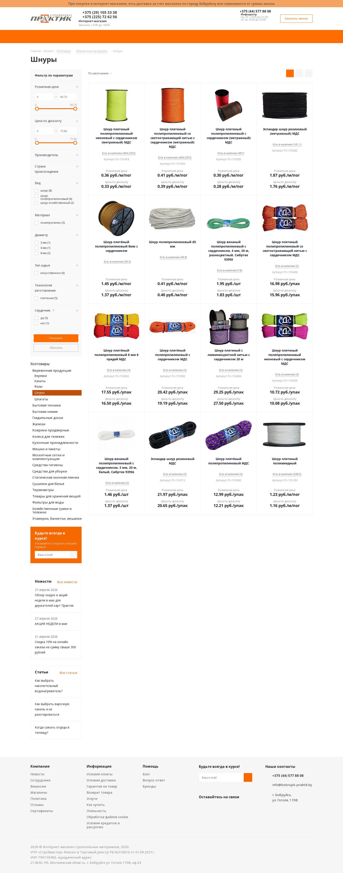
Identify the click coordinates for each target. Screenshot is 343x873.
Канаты (40, 381)
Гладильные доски (47, 417)
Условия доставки (101, 780)
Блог (146, 774)
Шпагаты (41, 399)
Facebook (214, 807)
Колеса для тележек (48, 436)
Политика (38, 798)
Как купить (96, 804)
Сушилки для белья (48, 483)
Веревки (40, 376)
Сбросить (56, 348)
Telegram (236, 807)
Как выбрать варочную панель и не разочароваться (52, 709)
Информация (99, 766)
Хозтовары (39, 363)
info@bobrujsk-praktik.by (292, 784)
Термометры (43, 490)
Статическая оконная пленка (55, 477)
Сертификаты (41, 811)
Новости (37, 774)
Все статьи (68, 672)
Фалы (38, 386)
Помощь (150, 766)
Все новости (67, 582)
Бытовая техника (46, 405)
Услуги (92, 798)
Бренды (149, 786)
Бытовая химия (45, 411)
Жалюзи (38, 424)
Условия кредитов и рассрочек (103, 825)
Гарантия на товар (102, 786)
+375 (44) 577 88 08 (255, 11)
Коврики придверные (50, 430)
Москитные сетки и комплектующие (48, 457)
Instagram (225, 807)
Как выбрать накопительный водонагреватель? (48, 685)
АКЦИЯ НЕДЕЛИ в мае (51, 624)
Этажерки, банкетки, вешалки (57, 518)
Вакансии (38, 786)
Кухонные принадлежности (55, 442)
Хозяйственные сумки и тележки (52, 510)
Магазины (38, 792)
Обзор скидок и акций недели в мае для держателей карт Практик (54, 600)
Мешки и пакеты (46, 449)
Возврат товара (99, 792)
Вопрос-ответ (154, 780)
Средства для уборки (49, 471)
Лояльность (96, 811)
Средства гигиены (47, 465)
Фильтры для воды (48, 502)
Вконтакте (203, 807)
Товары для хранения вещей (56, 496)
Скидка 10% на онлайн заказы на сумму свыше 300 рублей (55, 647)
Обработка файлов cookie (107, 817)
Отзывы (37, 804)
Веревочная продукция (51, 370)
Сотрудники (40, 780)
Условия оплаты (99, 774)
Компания (39, 766)
